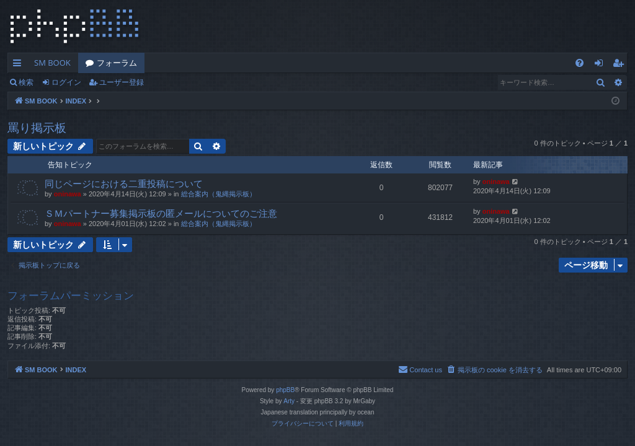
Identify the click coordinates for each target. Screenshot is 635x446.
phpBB (285, 390)
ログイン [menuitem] (601, 65)
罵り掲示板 (36, 128)
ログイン (66, 82)
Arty (289, 401)
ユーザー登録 (121, 82)
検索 (26, 82)
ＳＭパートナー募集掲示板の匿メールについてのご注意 (161, 213)
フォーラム (117, 62)
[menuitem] (579, 63)
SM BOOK (52, 62)
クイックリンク (19, 65)
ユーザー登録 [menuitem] (621, 65)
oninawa (67, 194)
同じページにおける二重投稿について (124, 183)
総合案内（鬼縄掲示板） (218, 194)
